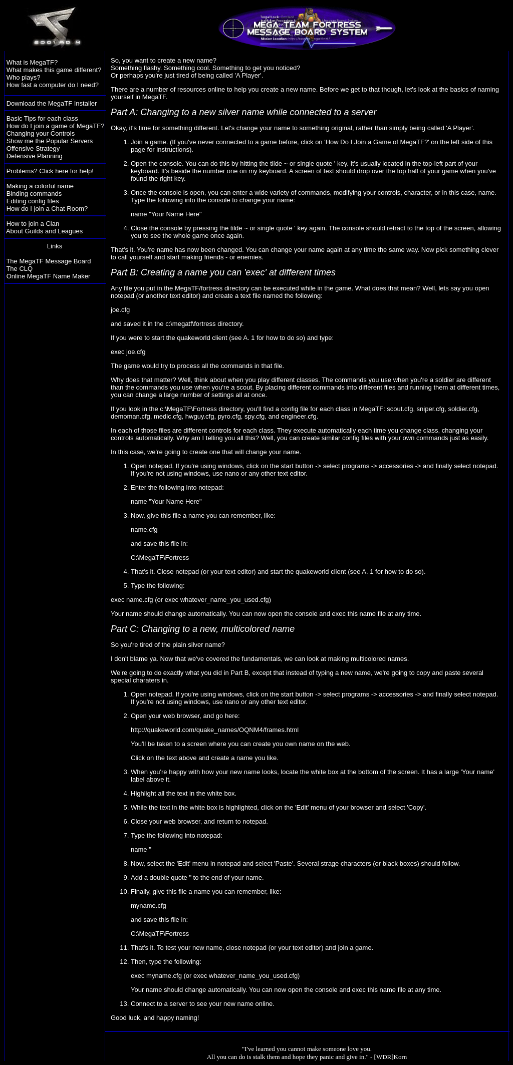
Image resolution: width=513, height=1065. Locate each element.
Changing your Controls (41, 133)
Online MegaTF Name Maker (49, 276)
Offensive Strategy (33, 148)
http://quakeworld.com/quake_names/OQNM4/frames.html (215, 730)
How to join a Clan (33, 223)
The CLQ (19, 268)
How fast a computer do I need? (53, 85)
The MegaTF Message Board (48, 261)
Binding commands (34, 193)
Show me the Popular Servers (50, 141)
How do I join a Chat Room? (47, 208)
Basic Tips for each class (42, 118)
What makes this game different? (54, 70)
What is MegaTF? (32, 62)
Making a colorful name (40, 186)
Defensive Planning (35, 156)
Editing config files (33, 201)
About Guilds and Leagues (44, 231)
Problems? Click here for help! (50, 171)
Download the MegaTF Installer (52, 103)
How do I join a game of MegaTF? (56, 126)
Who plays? (24, 77)
